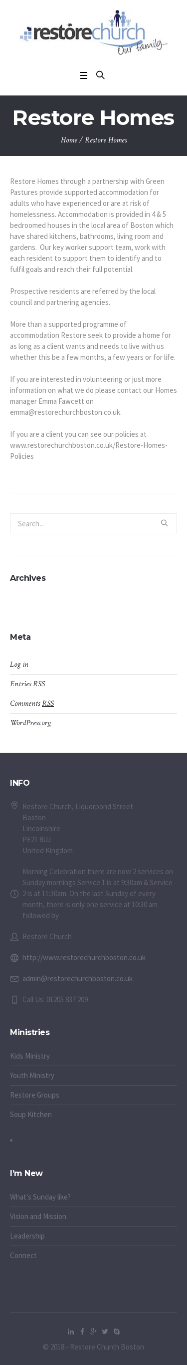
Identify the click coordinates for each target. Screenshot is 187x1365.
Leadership (27, 1236)
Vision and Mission (38, 1216)
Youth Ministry (32, 1075)
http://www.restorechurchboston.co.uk (84, 957)
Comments (32, 703)
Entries (27, 684)
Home (69, 140)
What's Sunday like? (40, 1197)
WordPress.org (30, 723)
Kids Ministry (30, 1056)
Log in (19, 664)
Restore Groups (34, 1095)
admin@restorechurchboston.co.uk (77, 978)
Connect (23, 1255)
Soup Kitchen (31, 1114)
